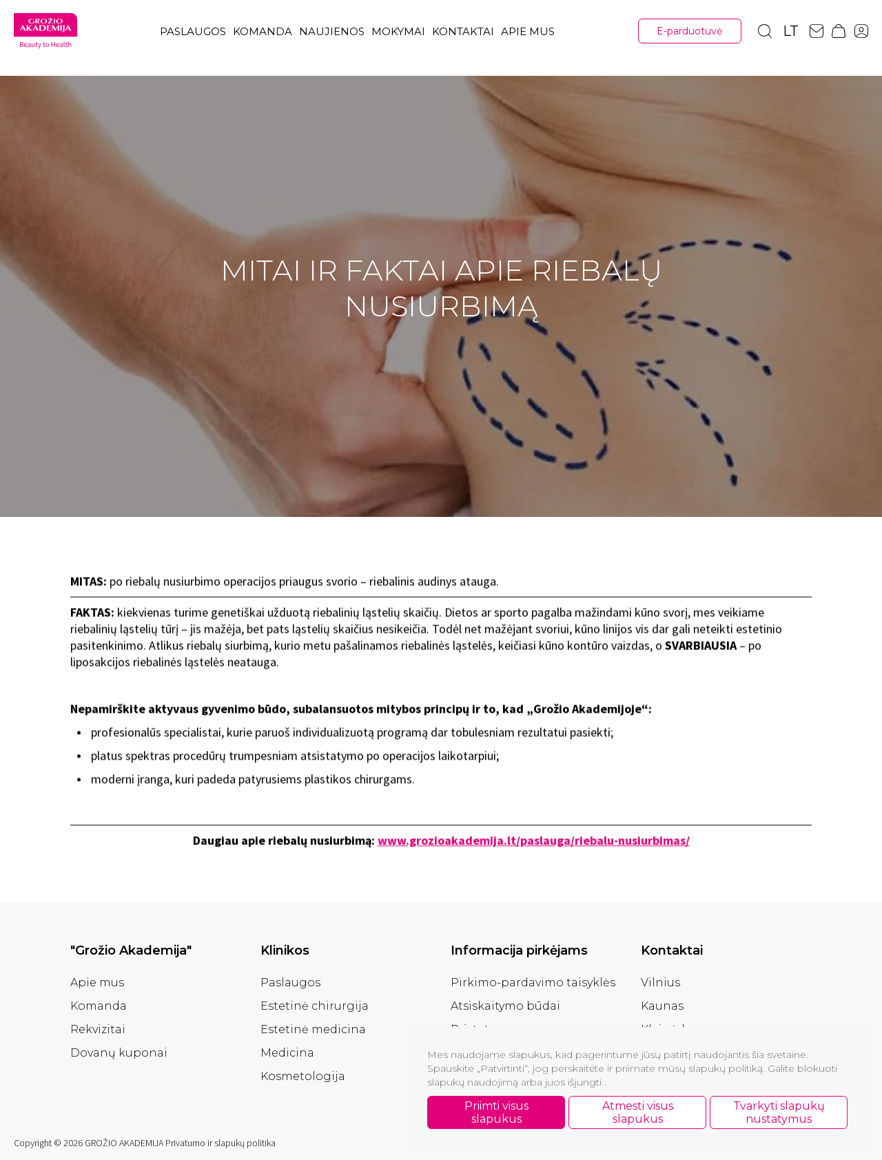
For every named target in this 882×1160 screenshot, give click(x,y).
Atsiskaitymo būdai (505, 1006)
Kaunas (662, 1006)
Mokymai (398, 31)
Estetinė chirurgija (314, 1006)
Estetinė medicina (313, 1029)
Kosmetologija (302, 1076)
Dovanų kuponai (118, 1052)
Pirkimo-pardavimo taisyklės (533, 982)
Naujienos (332, 31)
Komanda (262, 31)
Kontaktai (463, 31)
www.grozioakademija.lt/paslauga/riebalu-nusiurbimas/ (534, 843)
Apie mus (528, 31)
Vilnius (660, 982)
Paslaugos (193, 31)
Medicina (287, 1052)
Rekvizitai (97, 1029)
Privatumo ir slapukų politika (220, 1143)
